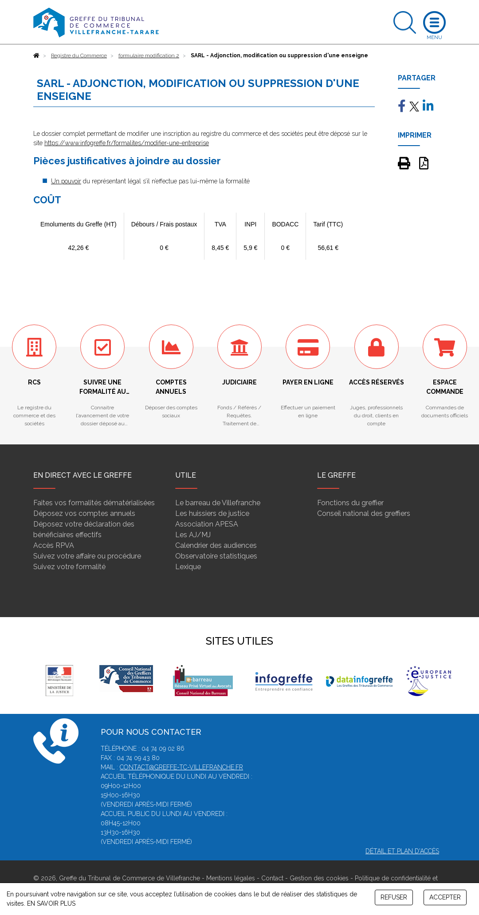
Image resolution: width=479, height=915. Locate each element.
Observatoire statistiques (216, 556)
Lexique (188, 566)
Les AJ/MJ (193, 535)
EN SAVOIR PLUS (51, 903)
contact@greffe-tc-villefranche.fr (181, 767)
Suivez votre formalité (69, 566)
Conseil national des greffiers (363, 513)
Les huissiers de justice (212, 513)
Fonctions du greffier (350, 503)
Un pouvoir (66, 181)
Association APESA (206, 524)
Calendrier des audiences (216, 545)
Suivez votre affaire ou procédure (87, 556)
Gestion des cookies (319, 878)
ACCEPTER (445, 897)
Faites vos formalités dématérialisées (94, 503)
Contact (272, 878)
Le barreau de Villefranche (217, 503)
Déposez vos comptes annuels (84, 513)
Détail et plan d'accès (402, 851)
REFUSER (394, 897)
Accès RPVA (53, 545)
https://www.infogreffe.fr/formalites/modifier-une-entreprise (126, 143)
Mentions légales (230, 878)
